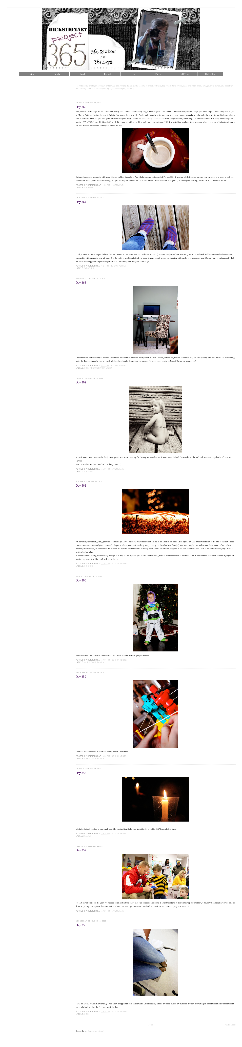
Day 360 (81, 580)
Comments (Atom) (96, 1031)
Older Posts (230, 1024)
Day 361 (81, 485)
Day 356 (81, 925)
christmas (90, 662)
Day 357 (81, 850)
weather (89, 268)
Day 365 (81, 107)
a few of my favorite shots (153, 118)
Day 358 (81, 773)
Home (150, 1024)
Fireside (108, 74)
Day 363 (81, 282)
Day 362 (81, 382)
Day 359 (81, 676)
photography (97, 368)
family (100, 662)
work (109, 368)
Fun (133, 74)
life (86, 368)
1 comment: (118, 185)
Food (82, 74)
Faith (31, 74)
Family (56, 74)
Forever (159, 74)
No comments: (118, 266)
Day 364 (81, 202)
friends (88, 187)
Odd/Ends (184, 74)
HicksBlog (210, 74)
